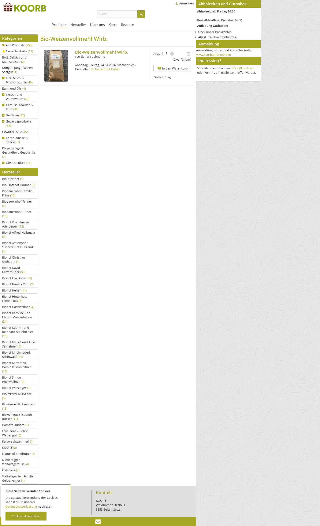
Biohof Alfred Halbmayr (18, 234)
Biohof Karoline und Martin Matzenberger (17, 317)
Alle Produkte (17, 45)
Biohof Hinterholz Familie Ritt (14, 298)
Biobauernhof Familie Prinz (17, 193)
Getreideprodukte (16, 123)
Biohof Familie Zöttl (18, 284)
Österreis (10, 470)
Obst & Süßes (16, 163)
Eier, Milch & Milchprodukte (17, 80)
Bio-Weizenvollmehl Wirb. (101, 52)
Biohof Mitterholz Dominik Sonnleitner (16, 367)
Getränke (13, 115)
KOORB (9, 448)
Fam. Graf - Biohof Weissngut (15, 433)
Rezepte (127, 24)
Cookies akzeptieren (26, 516)
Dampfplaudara (15, 425)
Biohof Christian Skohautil (13, 259)
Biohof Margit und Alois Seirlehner (19, 344)
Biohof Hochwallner (18, 307)
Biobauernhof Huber (16, 214)
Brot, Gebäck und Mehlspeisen (14, 59)
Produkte (59, 24)
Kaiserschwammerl (17, 441)
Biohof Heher (14, 290)
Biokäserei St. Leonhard (19, 406)
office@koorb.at (242, 68)
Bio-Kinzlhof (12, 179)
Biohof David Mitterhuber (13, 270)
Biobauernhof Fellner (17, 203)
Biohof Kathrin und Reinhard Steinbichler (17, 332)
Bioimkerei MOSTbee (17, 396)
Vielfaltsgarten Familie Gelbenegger (18, 478)
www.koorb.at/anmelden (213, 55)
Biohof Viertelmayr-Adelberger (15, 224)
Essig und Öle (14, 88)
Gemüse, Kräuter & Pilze (17, 107)
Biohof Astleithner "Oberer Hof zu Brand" (18, 247)
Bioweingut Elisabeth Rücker (17, 417)
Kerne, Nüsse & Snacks (15, 140)
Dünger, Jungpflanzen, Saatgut (17, 70)
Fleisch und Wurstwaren (15, 97)
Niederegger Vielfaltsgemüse (15, 462)
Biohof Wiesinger (16, 388)
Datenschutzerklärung (21, 506)
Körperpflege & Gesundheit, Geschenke (19, 152)
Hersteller (78, 24)
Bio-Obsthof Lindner (18, 185)
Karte (113, 24)
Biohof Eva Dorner (17, 278)
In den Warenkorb (172, 68)
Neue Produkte (17, 51)
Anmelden (186, 3)
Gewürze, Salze (15, 132)
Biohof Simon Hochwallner (13, 379)
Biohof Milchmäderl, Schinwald (16, 354)
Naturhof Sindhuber (18, 454)
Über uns (97, 24)
